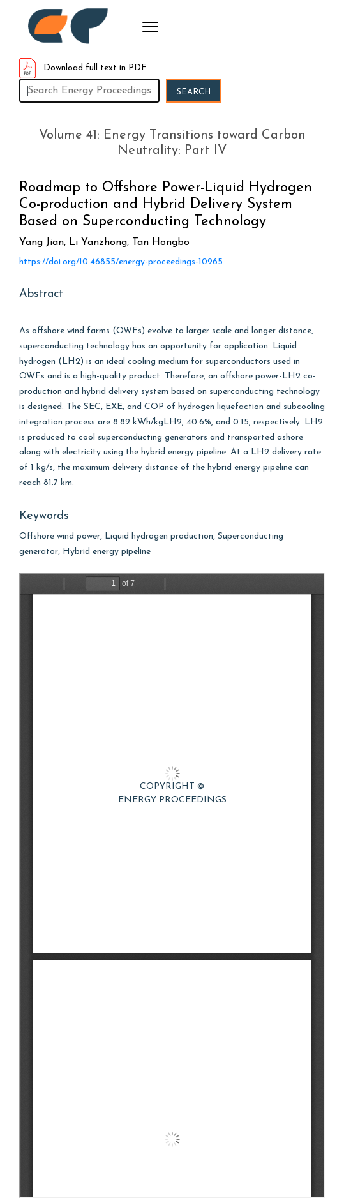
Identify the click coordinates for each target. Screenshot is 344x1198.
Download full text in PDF (83, 68)
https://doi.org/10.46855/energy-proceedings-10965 (121, 262)
